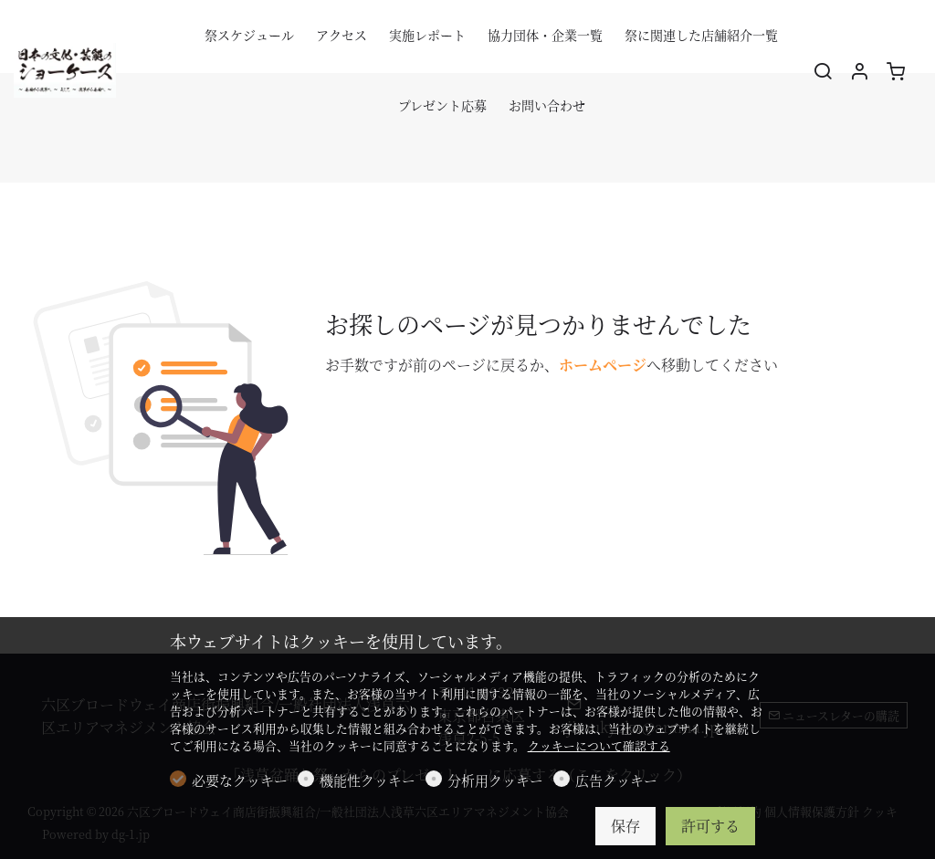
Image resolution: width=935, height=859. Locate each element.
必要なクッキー (240, 780)
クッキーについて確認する (599, 745)
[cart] (895, 71)
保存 (625, 825)
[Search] (822, 71)
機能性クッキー (367, 780)
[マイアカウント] (859, 71)
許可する (710, 825)
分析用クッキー (495, 780)
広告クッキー (616, 780)
